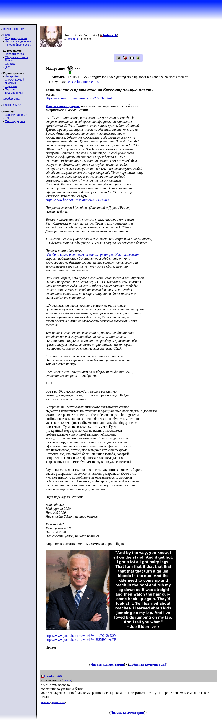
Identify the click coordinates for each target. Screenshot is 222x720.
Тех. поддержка (15, 121)
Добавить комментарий (147, 664)
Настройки (12, 76)
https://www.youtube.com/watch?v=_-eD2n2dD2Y (81, 635)
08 (74, 38)
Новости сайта (14, 54)
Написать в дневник (18, 41)
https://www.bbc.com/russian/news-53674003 (77, 200)
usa (98, 82)
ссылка (67, 680)
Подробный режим (19, 44)
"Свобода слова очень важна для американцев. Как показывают (93, 254)
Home (7, 34)
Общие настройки (16, 57)
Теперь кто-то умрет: (63, 106)
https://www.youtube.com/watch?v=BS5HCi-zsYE (81, 639)
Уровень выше (58, 702)
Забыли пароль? (15, 114)
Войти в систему (13, 28)
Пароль (10, 89)
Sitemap (10, 60)
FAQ (7, 118)
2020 (69, 38)
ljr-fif (7, 67)
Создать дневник (16, 38)
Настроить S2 (12, 104)
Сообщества (11, 98)
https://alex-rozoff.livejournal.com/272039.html (79, 98)
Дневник (10, 82)
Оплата (10, 63)
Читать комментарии (107, 664)
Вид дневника (14, 92)
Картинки (11, 86)
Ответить (45, 702)
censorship (74, 82)
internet (88, 82)
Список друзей (14, 79)
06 (78, 38)
